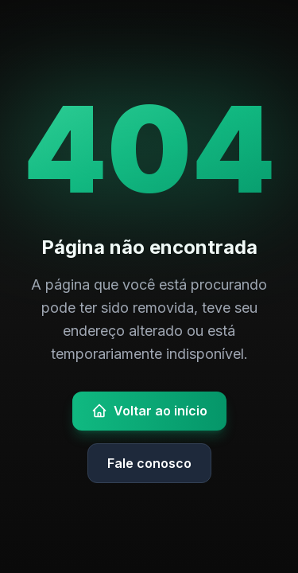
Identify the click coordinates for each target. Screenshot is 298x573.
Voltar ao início (149, 411)
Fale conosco (149, 463)
